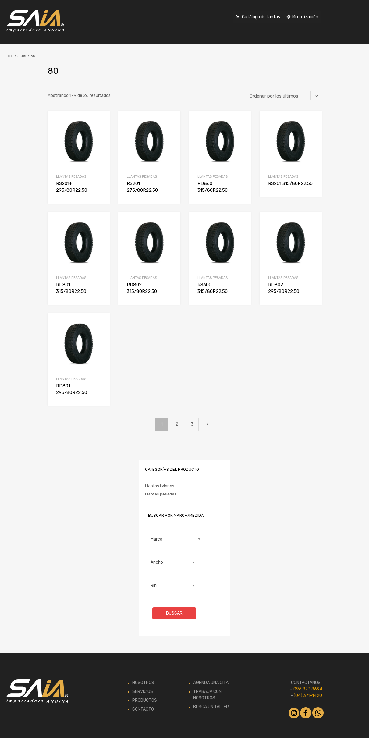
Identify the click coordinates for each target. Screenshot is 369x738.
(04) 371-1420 (308, 695)
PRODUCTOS (144, 700)
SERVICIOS (142, 691)
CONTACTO (143, 709)
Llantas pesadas (71, 177)
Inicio (8, 56)
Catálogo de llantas (261, 17)
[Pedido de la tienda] (292, 96)
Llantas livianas (159, 486)
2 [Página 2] (177, 424)
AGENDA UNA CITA (211, 682)
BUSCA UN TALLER (211, 706)
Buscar (174, 613)
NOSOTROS (143, 682)
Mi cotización (305, 17)
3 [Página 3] (192, 424)
